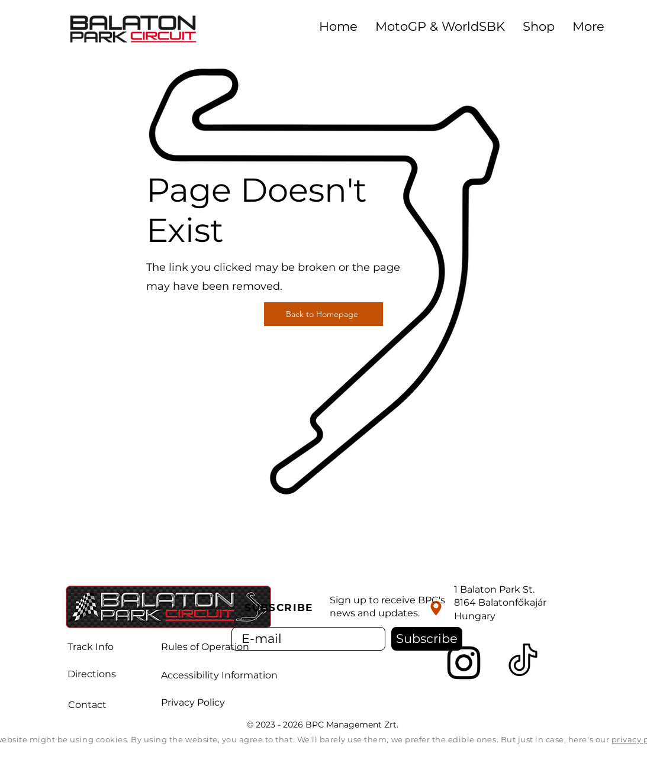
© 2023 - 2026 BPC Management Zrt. (324, 724)
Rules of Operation (205, 646)
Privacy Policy (193, 702)
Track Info (90, 646)
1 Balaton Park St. (494, 589)
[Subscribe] (426, 639)
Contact (87, 704)
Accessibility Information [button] (219, 675)
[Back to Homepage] (323, 314)
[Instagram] (464, 663)
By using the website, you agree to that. (214, 739)
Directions (91, 674)
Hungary (474, 616)
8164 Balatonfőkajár (500, 602)
